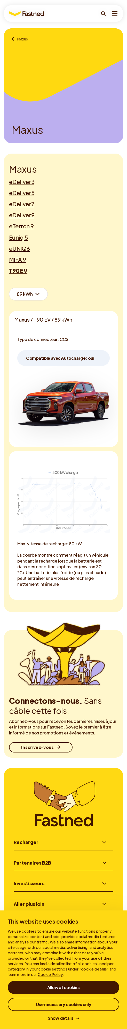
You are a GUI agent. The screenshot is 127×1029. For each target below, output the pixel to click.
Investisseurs (29, 884)
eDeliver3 (21, 181)
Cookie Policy (50, 974)
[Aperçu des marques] (14, 39)
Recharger (26, 842)
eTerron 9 (21, 226)
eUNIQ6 (19, 248)
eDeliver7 (21, 203)
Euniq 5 (18, 237)
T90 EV (18, 270)
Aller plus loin (29, 905)
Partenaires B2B (32, 863)
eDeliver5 (21, 192)
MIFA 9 (17, 259)
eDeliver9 (21, 215)
